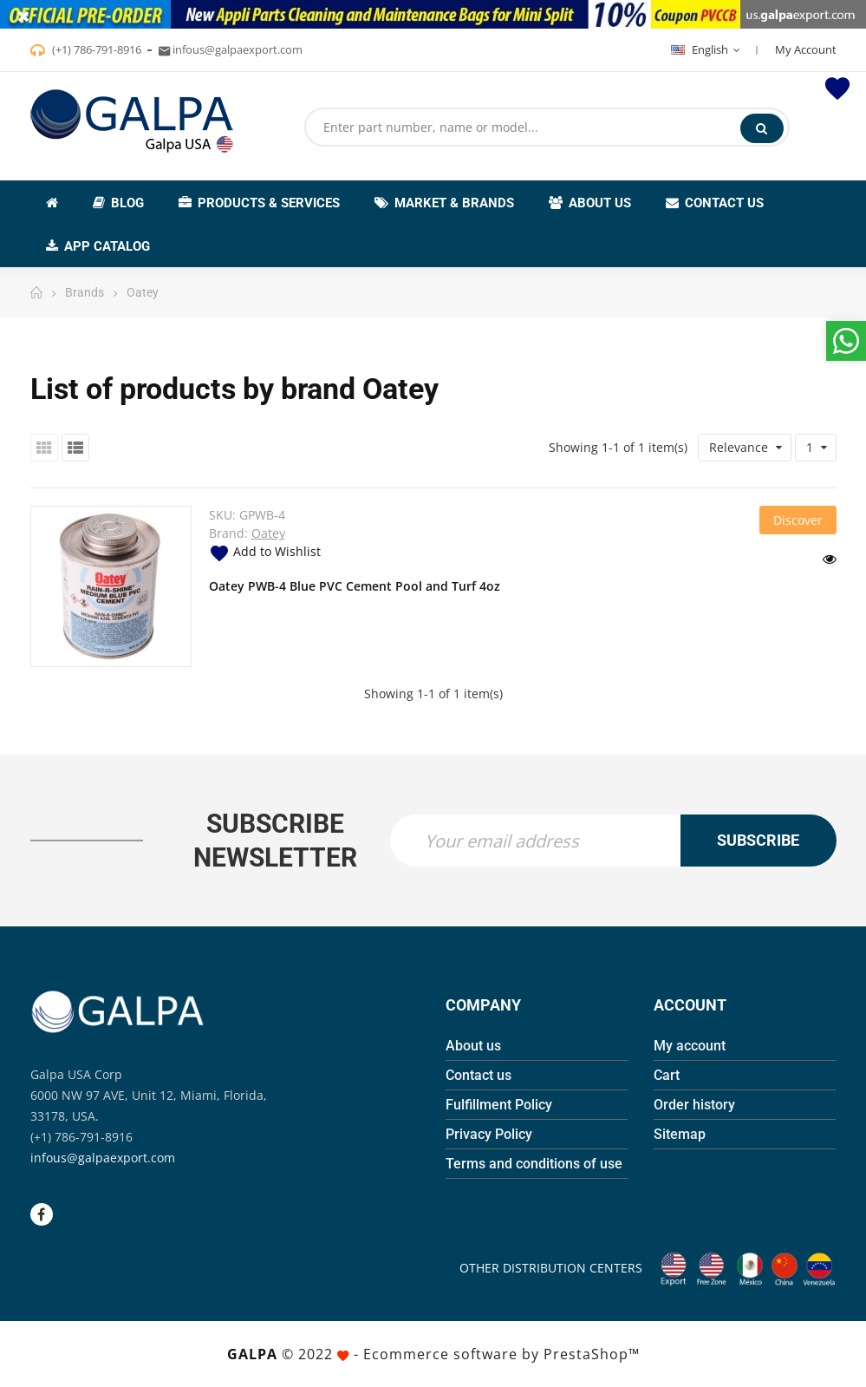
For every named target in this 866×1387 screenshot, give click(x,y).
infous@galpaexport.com (102, 1157)
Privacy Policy (489, 1134)
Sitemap (680, 1134)
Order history (694, 1104)
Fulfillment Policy (499, 1104)
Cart (667, 1075)
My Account (806, 49)
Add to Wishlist (265, 551)
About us (473, 1045)
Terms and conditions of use (534, 1163)
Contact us (478, 1075)
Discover (798, 520)
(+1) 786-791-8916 (95, 49)
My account (690, 1045)
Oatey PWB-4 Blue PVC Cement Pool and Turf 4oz (354, 586)
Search (761, 128)
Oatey (268, 533)
